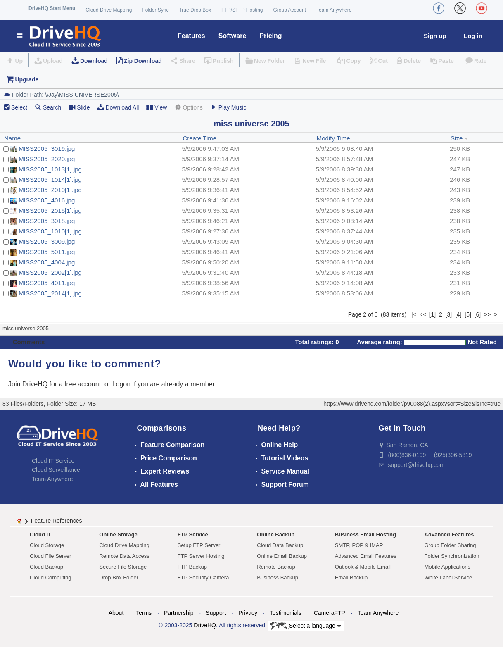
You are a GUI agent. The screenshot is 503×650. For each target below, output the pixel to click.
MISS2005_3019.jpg (47, 148)
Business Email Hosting (365, 534)
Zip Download (143, 60)
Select (19, 107)
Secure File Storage (123, 567)
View (156, 107)
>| (496, 314)
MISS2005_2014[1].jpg (50, 293)
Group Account (289, 10)
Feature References (56, 520)
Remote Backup (276, 567)
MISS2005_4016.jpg (47, 200)
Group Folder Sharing (450, 545)
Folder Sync (155, 10)
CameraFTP (329, 613)
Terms (144, 613)
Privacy (247, 613)
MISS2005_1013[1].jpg (50, 169)
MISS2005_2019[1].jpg (50, 189)
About (116, 613)
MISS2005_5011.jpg (47, 251)
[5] (468, 314)
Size (459, 138)
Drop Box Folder (118, 577)
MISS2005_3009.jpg (47, 241)
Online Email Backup (282, 556)
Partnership (179, 613)
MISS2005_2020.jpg (47, 158)
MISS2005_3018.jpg (47, 220)
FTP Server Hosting (201, 556)
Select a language (305, 626)
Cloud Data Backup (280, 545)
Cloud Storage (47, 545)
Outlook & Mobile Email (363, 567)
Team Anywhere (333, 10)
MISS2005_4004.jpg (47, 262)
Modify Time (333, 138)
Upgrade (26, 79)
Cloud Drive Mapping (108, 10)
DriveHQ (205, 625)
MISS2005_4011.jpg (47, 282)
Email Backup (351, 577)
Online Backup (275, 534)
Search (48, 107)
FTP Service (193, 534)
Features (191, 35)
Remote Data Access (124, 556)
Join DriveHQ (29, 384)
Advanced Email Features (365, 556)
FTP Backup (192, 567)
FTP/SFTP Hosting (242, 10)
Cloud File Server (50, 556)
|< (413, 314)
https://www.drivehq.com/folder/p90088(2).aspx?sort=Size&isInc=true (412, 403)
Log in (473, 35)
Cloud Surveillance (56, 470)
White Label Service (448, 577)
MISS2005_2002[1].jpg (50, 272)
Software (232, 35)
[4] (458, 314)
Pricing (270, 35)
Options (188, 107)
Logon (121, 384)
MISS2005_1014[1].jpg (50, 179)
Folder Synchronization (452, 556)
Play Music (228, 107)
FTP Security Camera (203, 577)
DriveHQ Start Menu (51, 8)
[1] (432, 314)
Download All (118, 107)
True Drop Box (195, 10)
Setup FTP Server (199, 545)
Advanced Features (449, 534)
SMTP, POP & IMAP (359, 545)
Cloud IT (40, 534)
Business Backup (277, 577)
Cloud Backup (46, 567)
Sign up (435, 35)
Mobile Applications (447, 567)
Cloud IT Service (53, 460)
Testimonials (285, 613)
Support (216, 613)
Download (94, 60)
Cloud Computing (50, 577)
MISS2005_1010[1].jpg (50, 231)
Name (12, 138)
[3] (449, 314)
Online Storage (118, 534)
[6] (478, 314)
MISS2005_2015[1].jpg (50, 210)
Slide (79, 107)
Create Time (199, 138)
